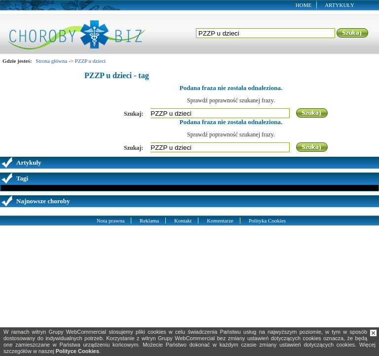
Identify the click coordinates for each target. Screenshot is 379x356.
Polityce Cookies (77, 351)
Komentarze (220, 220)
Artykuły (339, 5)
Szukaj (353, 33)
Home (303, 5)
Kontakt (182, 220)
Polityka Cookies (267, 220)
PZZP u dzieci (90, 61)
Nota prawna (111, 220)
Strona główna (51, 61)
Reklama (149, 220)
